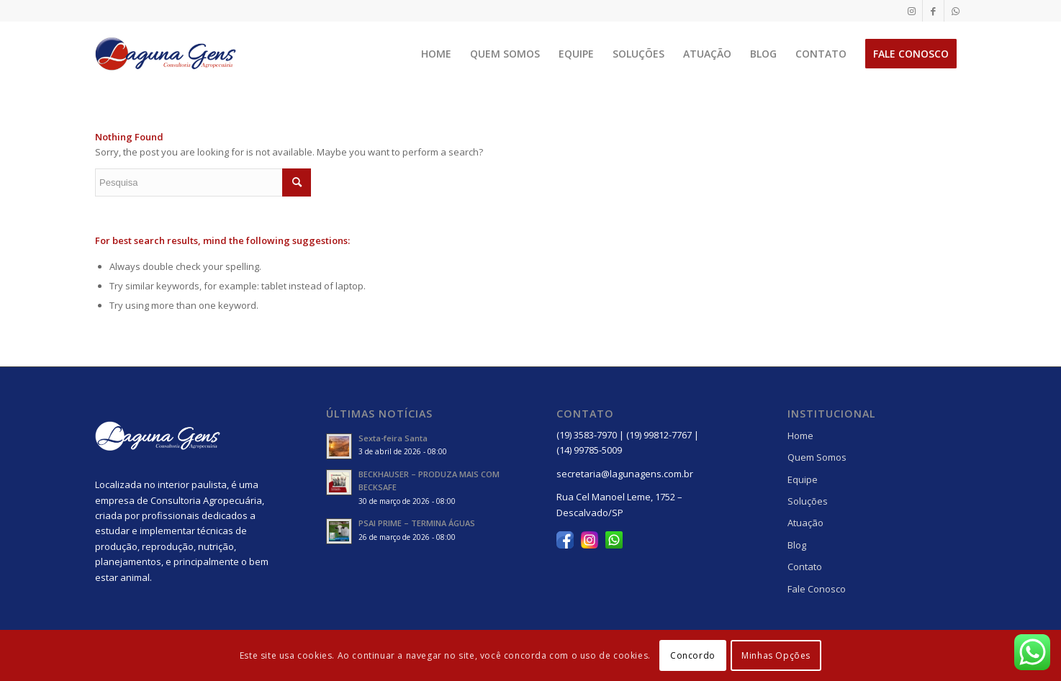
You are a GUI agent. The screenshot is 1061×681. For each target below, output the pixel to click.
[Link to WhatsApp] (955, 11)
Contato (804, 566)
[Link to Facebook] (933, 11)
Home (800, 435)
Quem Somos (816, 457)
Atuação (805, 522)
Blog (796, 544)
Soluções (807, 501)
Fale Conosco (816, 588)
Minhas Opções (776, 655)
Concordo (692, 655)
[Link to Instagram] (911, 11)
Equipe (802, 479)
